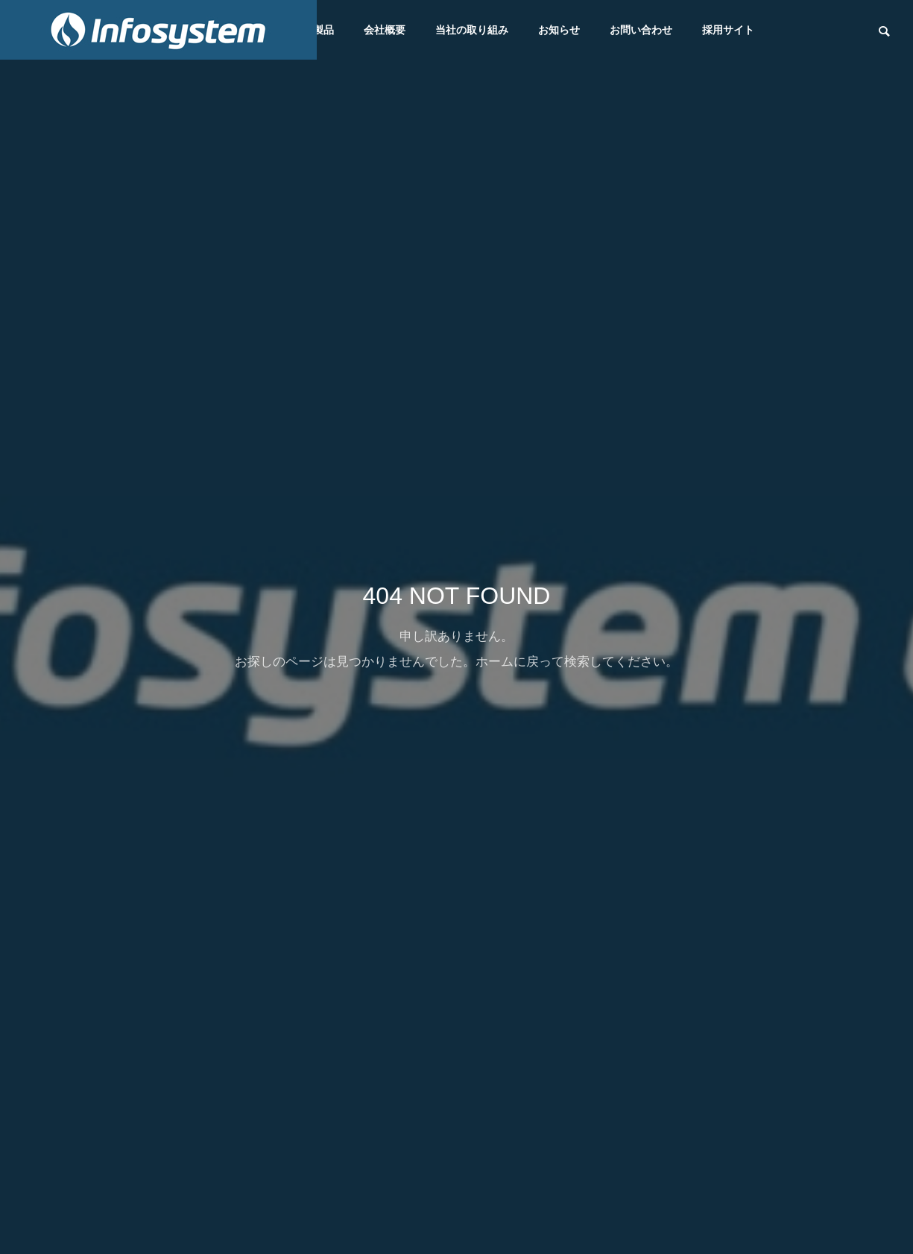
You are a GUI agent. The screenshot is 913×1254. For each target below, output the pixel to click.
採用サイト (728, 30)
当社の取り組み (471, 30)
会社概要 (384, 30)
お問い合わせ (641, 30)
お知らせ (559, 30)
